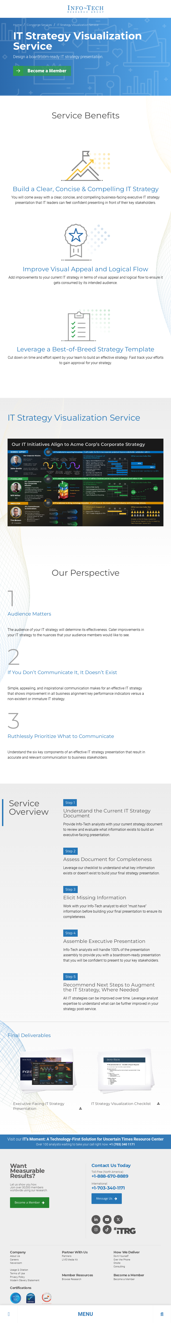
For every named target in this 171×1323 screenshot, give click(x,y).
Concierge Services (39, 24)
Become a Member (47, 71)
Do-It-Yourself (121, 1256)
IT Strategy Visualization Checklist (121, 1104)
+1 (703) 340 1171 (122, 1144)
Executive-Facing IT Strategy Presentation (38, 1106)
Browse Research (71, 1279)
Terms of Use (17, 1273)
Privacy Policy (17, 1276)
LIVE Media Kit (70, 1259)
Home (17, 24)
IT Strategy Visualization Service (77, 24)
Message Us (106, 1198)
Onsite (117, 1262)
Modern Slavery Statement (24, 1280)
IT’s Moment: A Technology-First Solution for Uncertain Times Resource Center (93, 1139)
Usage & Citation (19, 1270)
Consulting (119, 1266)
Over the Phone (122, 1259)
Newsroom (16, 1262)
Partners (66, 1256)
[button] (85, 1314)
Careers (14, 1259)
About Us (15, 1256)
